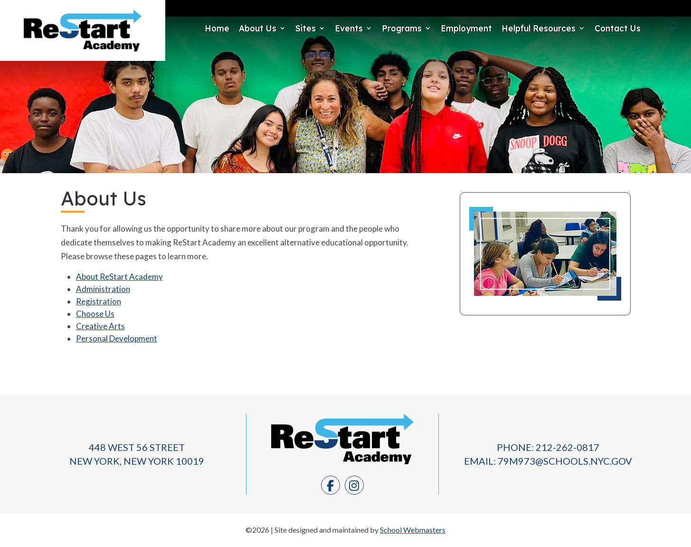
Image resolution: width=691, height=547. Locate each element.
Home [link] (191, 28)
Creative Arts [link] (100, 326)
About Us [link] (232, 28)
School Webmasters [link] (412, 530)
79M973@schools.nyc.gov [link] (565, 461)
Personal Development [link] (116, 338)
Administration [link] (103, 289)
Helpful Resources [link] (513, 28)
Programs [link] (376, 28)
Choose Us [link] (95, 314)
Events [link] (323, 28)
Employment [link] (440, 28)
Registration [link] (98, 301)
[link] (83, 48)
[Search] (661, 26)
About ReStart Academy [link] (119, 277)
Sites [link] (280, 28)
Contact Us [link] (592, 28)
